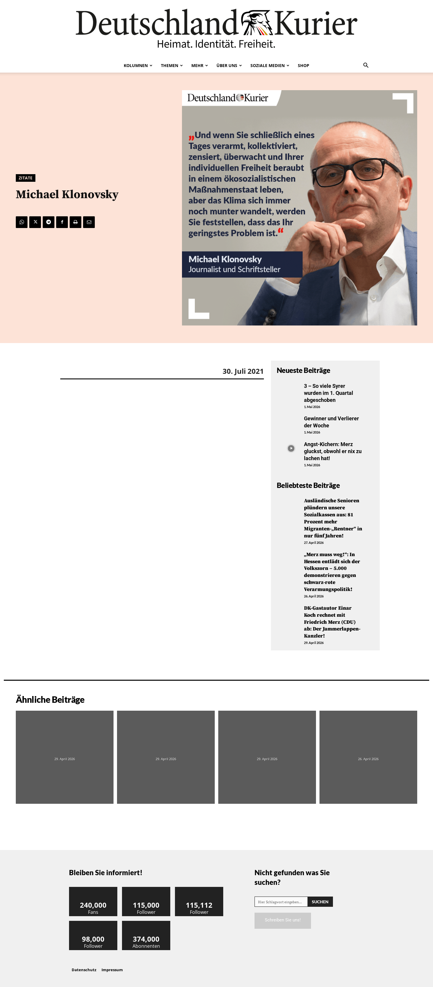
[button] (366, 66)
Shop (303, 65)
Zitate (25, 178)
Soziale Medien (269, 65)
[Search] (320, 898)
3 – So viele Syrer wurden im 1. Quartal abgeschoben (328, 393)
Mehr (199, 65)
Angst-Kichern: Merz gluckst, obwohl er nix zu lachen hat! (333, 450)
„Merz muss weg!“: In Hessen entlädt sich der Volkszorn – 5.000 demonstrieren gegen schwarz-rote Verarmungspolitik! (332, 569)
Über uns (229, 65)
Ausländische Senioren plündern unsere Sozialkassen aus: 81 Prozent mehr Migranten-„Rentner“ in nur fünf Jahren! (333, 516)
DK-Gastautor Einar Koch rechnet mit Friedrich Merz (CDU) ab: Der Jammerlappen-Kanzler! (332, 619)
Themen (172, 65)
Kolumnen (138, 65)
